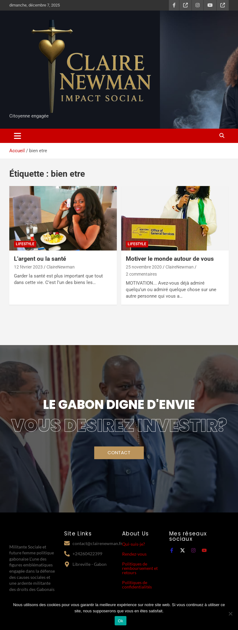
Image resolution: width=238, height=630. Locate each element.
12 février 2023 (28, 266)
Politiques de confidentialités (137, 584)
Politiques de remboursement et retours (140, 568)
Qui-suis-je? (133, 544)
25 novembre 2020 (144, 266)
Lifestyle (25, 244)
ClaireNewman (60, 266)
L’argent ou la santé (40, 258)
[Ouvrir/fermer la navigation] (17, 136)
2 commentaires (141, 274)
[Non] (230, 613)
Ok (120, 621)
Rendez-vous (134, 554)
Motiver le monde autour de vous (170, 258)
